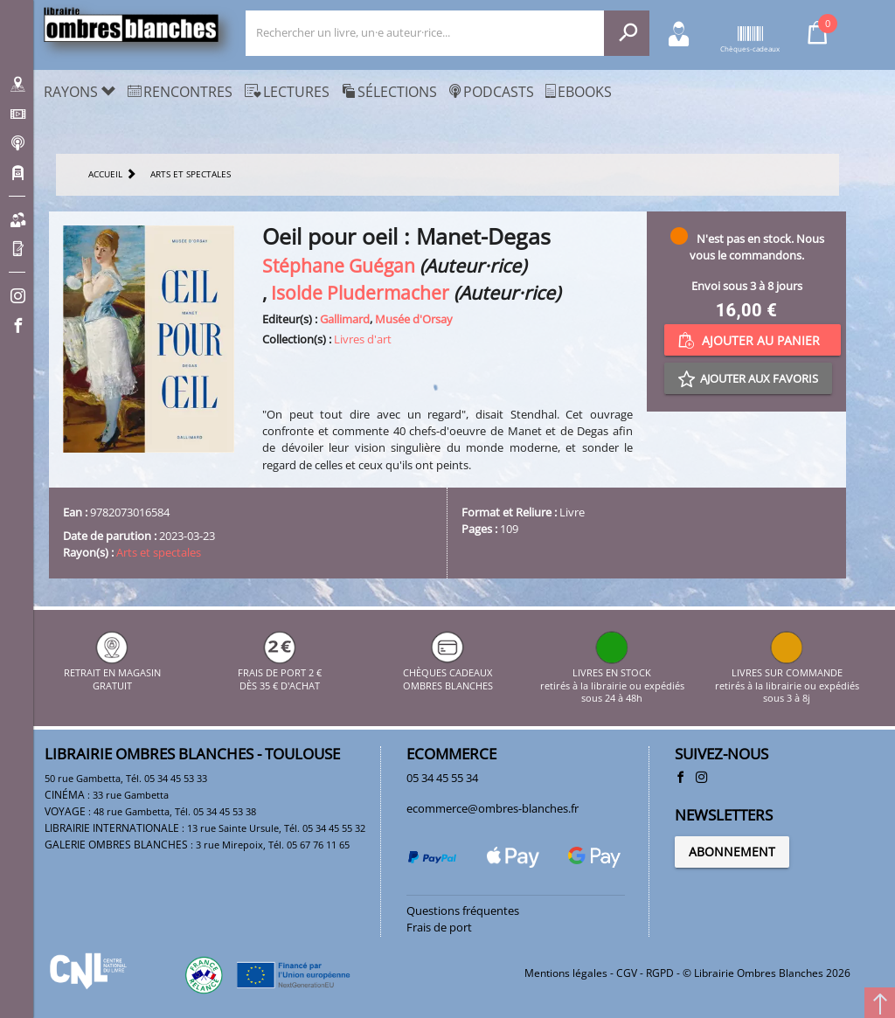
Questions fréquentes (462, 910)
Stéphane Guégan (338, 265)
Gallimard (345, 319)
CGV (626, 973)
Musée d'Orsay (414, 319)
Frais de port (439, 927)
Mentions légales (565, 973)
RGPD (660, 973)
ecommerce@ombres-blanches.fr (492, 808)
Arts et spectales (158, 552)
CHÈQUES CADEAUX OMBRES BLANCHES (448, 673)
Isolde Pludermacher (360, 292)
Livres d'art (363, 339)
